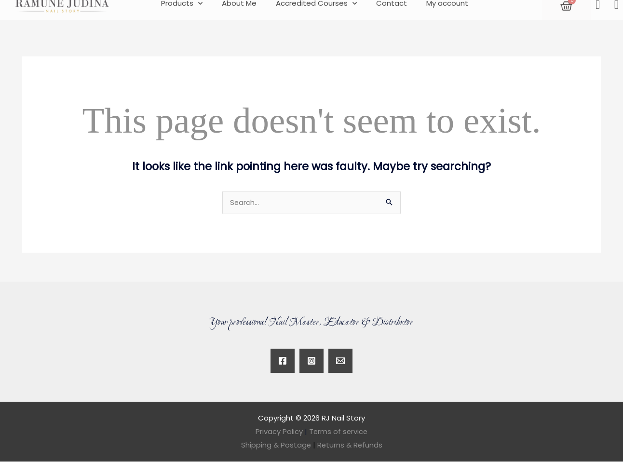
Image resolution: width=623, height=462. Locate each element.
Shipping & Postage (278, 445)
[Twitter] (340, 361)
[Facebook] (283, 361)
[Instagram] (311, 361)
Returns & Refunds (350, 445)
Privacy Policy (278, 432)
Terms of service (338, 432)
